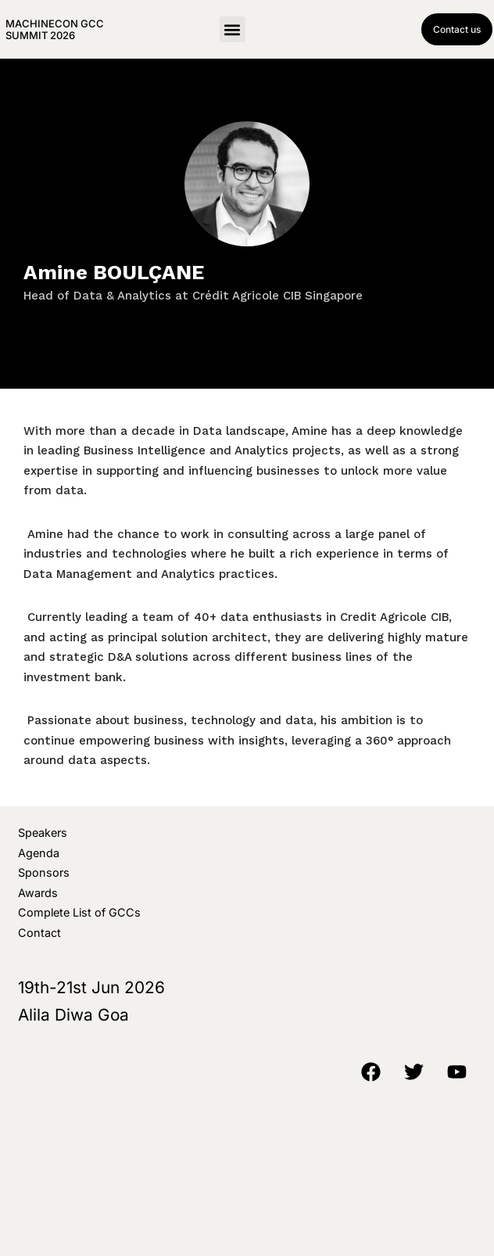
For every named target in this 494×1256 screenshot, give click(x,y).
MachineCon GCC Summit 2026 (54, 29)
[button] (232, 29)
